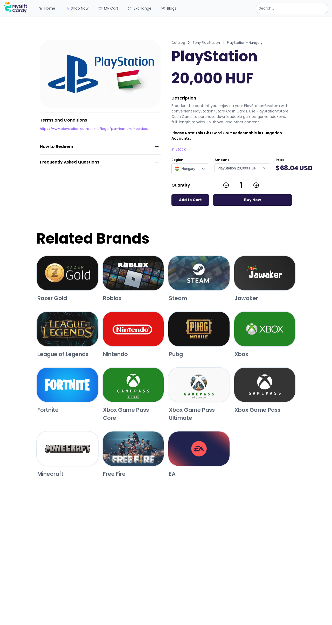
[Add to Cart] (190, 200)
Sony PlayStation (206, 42)
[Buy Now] (252, 200)
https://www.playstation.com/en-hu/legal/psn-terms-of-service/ (94, 128)
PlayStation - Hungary (244, 42)
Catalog (178, 42)
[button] (203, 169)
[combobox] (292, 8)
